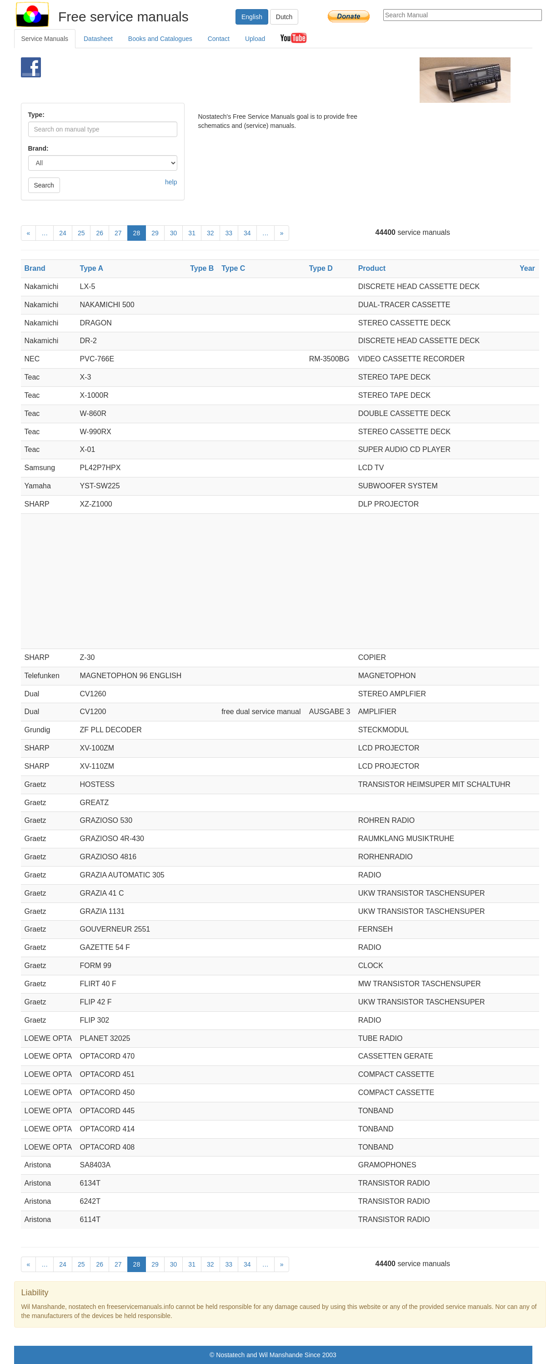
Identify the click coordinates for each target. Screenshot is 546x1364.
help (171, 182)
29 (155, 233)
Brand (35, 268)
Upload (255, 38)
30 (173, 233)
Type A (92, 268)
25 (81, 233)
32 (210, 233)
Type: (36, 114)
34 (247, 233)
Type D (321, 268)
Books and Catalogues (160, 38)
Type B (202, 268)
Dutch (284, 16)
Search (44, 185)
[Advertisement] (258, 80)
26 (99, 233)
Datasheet (98, 38)
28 (136, 233)
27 (118, 233)
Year (527, 268)
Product (372, 268)
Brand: (38, 148)
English (251, 16)
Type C (233, 268)
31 (191, 233)
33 (229, 233)
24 (62, 233)
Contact (219, 38)
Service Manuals (45, 38)
